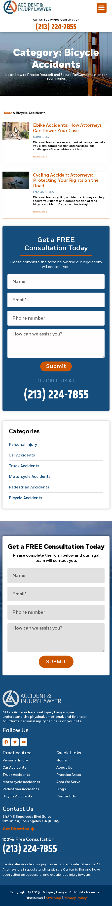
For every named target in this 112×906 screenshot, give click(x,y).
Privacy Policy (75, 898)
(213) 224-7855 (56, 27)
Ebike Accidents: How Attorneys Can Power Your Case (67, 128)
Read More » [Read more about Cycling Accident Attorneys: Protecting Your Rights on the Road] (40, 211)
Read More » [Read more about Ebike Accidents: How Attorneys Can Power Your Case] (40, 156)
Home (7, 113)
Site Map (53, 898)
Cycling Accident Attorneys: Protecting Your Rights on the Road (66, 180)
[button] (102, 8)
